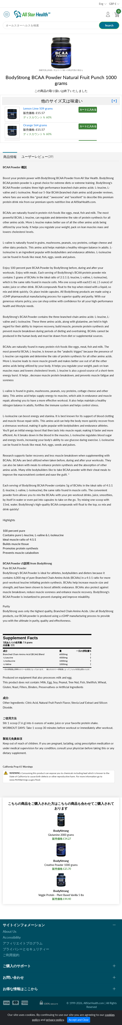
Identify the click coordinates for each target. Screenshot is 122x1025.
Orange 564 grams (35, 125)
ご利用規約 (11, 955)
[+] (114, 101)
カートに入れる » (88, 109)
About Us (9, 931)
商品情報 (10, 157)
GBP (112, 3)
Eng (101, 3)
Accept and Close (78, 1019)
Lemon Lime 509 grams (38, 108)
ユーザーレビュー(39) (37, 157)
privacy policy (55, 1019)
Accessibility (12, 937)
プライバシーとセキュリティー (26, 949)
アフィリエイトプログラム (23, 943)
